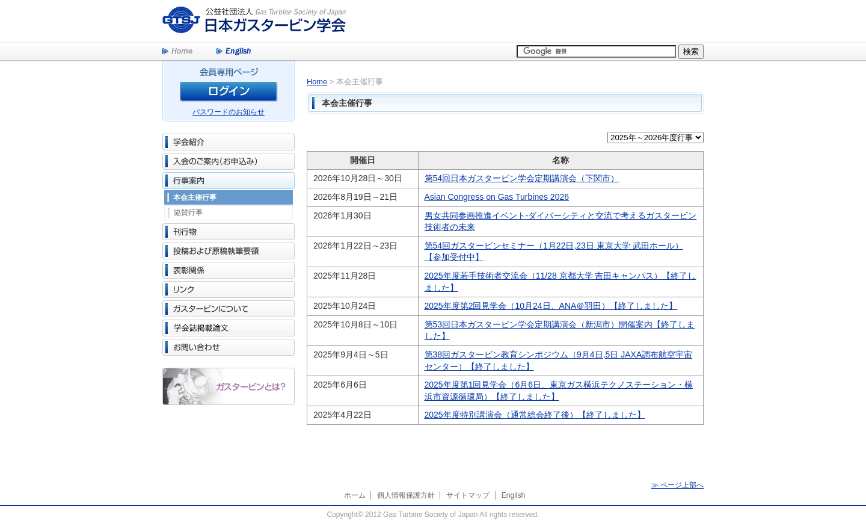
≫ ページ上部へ (677, 485)
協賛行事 (188, 212)
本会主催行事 (194, 197)
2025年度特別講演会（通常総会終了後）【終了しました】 (535, 414)
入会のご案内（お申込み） (228, 161)
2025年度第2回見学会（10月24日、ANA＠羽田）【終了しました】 (551, 306)
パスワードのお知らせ (228, 112)
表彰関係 (228, 270)
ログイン (228, 93)
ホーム (355, 495)
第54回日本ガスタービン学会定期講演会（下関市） (522, 178)
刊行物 (228, 231)
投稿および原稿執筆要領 (228, 251)
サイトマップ (468, 495)
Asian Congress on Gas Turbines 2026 (497, 197)
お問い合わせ (228, 347)
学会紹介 (228, 142)
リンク (228, 289)
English (233, 52)
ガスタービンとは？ (228, 386)
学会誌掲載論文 (228, 328)
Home (177, 52)
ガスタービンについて (228, 308)
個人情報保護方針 (406, 495)
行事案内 (228, 180)
